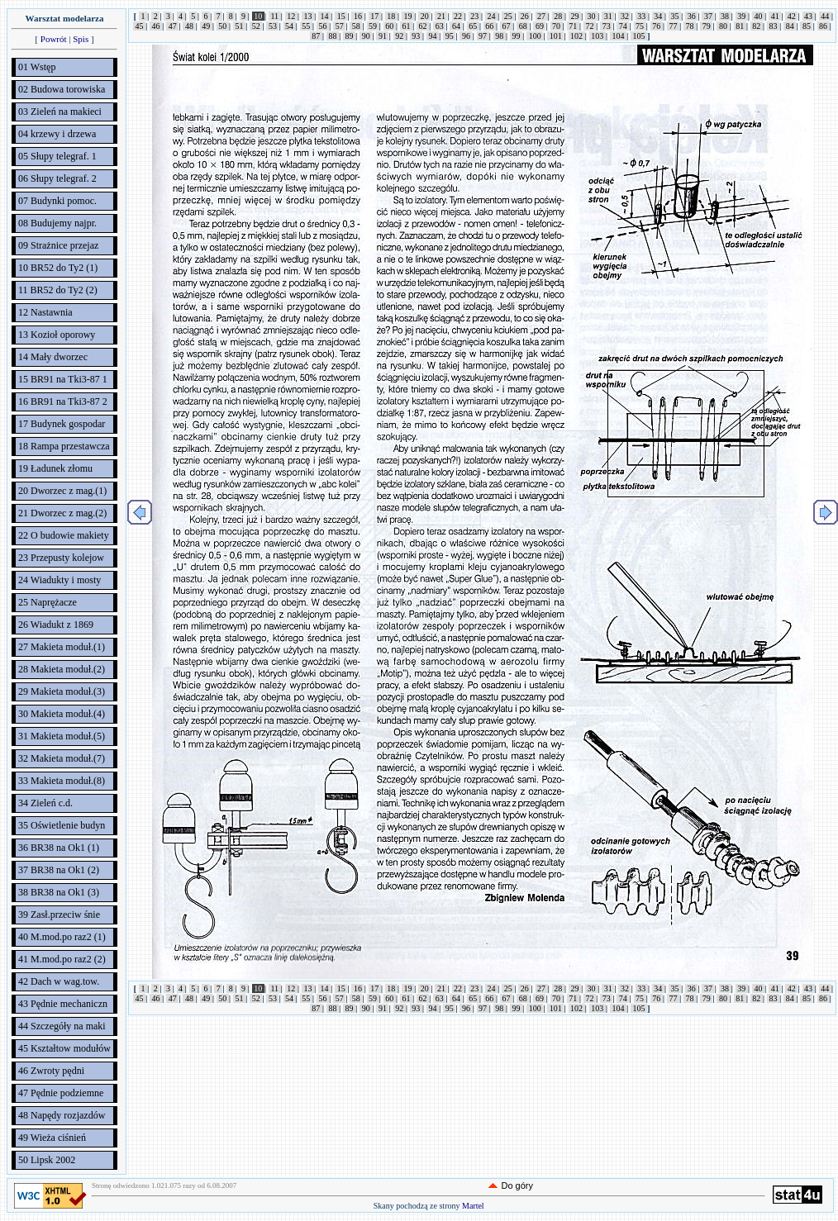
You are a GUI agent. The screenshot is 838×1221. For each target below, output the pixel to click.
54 (289, 26)
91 (382, 35)
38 (725, 16)
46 (156, 26)
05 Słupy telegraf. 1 (57, 156)
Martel (473, 1205)
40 (758, 16)
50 (223, 26)
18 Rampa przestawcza (64, 446)
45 (139, 26)
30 (591, 16)
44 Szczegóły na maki (62, 1026)
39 (742, 16)
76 (656, 26)
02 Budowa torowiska (61, 89)
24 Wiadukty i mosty (59, 580)
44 (825, 16)
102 (577, 35)
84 (789, 26)
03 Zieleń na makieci (60, 111)
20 (424, 16)
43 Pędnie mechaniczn (62, 1004)
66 (489, 26)
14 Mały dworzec (53, 357)
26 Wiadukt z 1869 (55, 624)
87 (316, 35)
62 (423, 26)
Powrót (53, 39)
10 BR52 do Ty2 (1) (58, 267)
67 (506, 26)
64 (456, 26)
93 (416, 35)
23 (475, 16)
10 (258, 16)
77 (673, 26)
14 (324, 16)
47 (172, 26)
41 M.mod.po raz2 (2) (62, 959)
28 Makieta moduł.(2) (61, 669)
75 (640, 26)
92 (399, 35)
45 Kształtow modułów (64, 1048)
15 (341, 16)
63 (439, 26)
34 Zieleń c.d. (45, 803)
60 (389, 26)
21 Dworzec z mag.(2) (62, 513)
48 (189, 26)
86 (823, 26)
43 (808, 16)
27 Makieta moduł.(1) (61, 647)
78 (689, 26)
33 (642, 16)
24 (491, 16)
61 (406, 26)
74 (623, 26)
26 (524, 16)
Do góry (517, 1185)
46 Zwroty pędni (51, 1070)
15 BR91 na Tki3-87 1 (62, 379)
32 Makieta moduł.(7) (61, 758)
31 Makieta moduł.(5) (61, 736)
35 (675, 16)
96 (465, 35)
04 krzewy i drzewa (57, 134)
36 (691, 16)
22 (458, 16)
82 (756, 26)
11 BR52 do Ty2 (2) (58, 290)
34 (658, 16)
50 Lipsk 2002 (46, 1160)
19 (408, 16)
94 (432, 35)
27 (542, 16)
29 (575, 16)
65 (473, 26)
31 (608, 16)
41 (775, 16)
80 (723, 26)
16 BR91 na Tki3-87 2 (62, 401)
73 (606, 26)
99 (516, 35)
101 (555, 35)
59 (373, 26)
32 (624, 16)
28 (558, 16)
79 (706, 26)
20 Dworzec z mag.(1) (62, 490)
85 (806, 26)
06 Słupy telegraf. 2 (57, 178)
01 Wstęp (36, 67)
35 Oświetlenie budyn (61, 825)
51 (239, 26)
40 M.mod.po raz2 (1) (62, 937)
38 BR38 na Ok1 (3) (58, 892)
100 (534, 35)
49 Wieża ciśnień (52, 1137)
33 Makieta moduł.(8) (61, 780)
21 (441, 16)
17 (375, 16)
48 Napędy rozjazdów (61, 1115)
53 (272, 26)
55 (306, 26)
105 (639, 35)
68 (523, 26)
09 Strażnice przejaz (58, 245)
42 (791, 16)
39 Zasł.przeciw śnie (59, 914)
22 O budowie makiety (63, 535)
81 (740, 26)
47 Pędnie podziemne (60, 1093)
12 (291, 16)
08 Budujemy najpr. (57, 223)
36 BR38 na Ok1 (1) (58, 847)
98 (499, 35)
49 (206, 26)
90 (365, 35)
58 (356, 26)
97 (483, 35)
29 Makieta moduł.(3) (61, 691)
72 (589, 26)
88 (332, 35)
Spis (80, 39)
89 (349, 35)
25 (508, 16)
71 (573, 26)
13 (308, 16)
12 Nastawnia (45, 312)
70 (556, 26)
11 (275, 16)
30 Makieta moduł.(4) (61, 714)
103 (597, 35)
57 (339, 26)
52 (256, 26)
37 (708, 16)
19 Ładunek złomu (55, 468)
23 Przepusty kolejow (61, 557)
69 (539, 26)
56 (323, 26)
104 (618, 35)
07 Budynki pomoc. (57, 201)
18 (391, 16)
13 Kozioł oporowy (56, 334)
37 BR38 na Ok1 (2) (58, 870)
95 (449, 35)
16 (357, 16)
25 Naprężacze (47, 602)
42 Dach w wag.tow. (58, 981)
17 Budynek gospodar (61, 424)
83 (773, 26)
